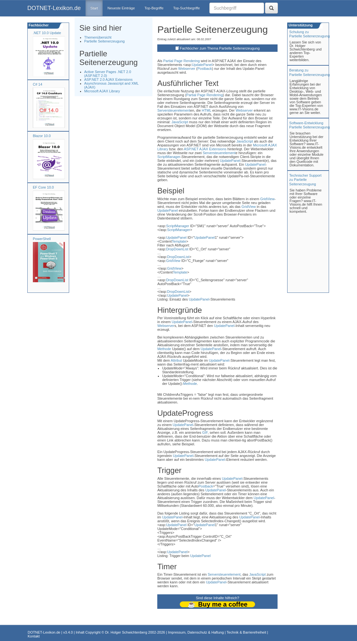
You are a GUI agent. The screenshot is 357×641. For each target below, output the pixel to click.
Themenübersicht (98, 37)
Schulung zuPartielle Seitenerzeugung (309, 34)
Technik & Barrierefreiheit (246, 632)
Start (94, 8)
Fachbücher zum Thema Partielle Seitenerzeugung (220, 48)
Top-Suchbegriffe (186, 8)
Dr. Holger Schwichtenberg (126, 632)
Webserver (186, 68)
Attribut (176, 360)
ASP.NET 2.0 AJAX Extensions (108, 79)
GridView (267, 199)
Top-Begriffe (153, 8)
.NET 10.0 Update (47, 33)
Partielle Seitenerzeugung (104, 41)
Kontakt (34, 636)
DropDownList (177, 249)
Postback (204, 68)
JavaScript (179, 122)
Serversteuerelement (173, 110)
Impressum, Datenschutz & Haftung (196, 632)
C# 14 (37, 84)
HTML (206, 110)
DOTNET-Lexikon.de (54, 8)
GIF (205, 432)
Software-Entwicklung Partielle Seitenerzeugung (309, 125)
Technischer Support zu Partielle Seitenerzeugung (305, 179)
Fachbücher (38, 25)
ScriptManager (168, 157)
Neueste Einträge (121, 8)
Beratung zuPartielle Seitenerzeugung (309, 72)
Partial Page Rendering (181, 61)
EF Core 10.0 (43, 187)
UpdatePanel (202, 65)
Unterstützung (300, 25)
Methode (164, 349)
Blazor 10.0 (42, 136)
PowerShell (42, 239)
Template (179, 241)
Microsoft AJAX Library (102, 91)
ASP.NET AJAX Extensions (205, 149)
